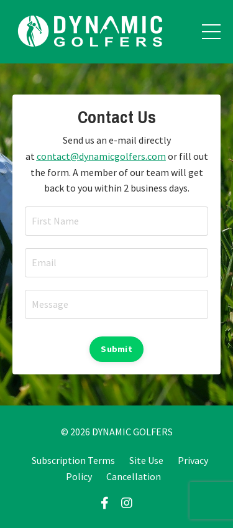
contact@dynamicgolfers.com (101, 156)
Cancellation (133, 476)
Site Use (146, 460)
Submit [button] (116, 348)
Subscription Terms (73, 460)
